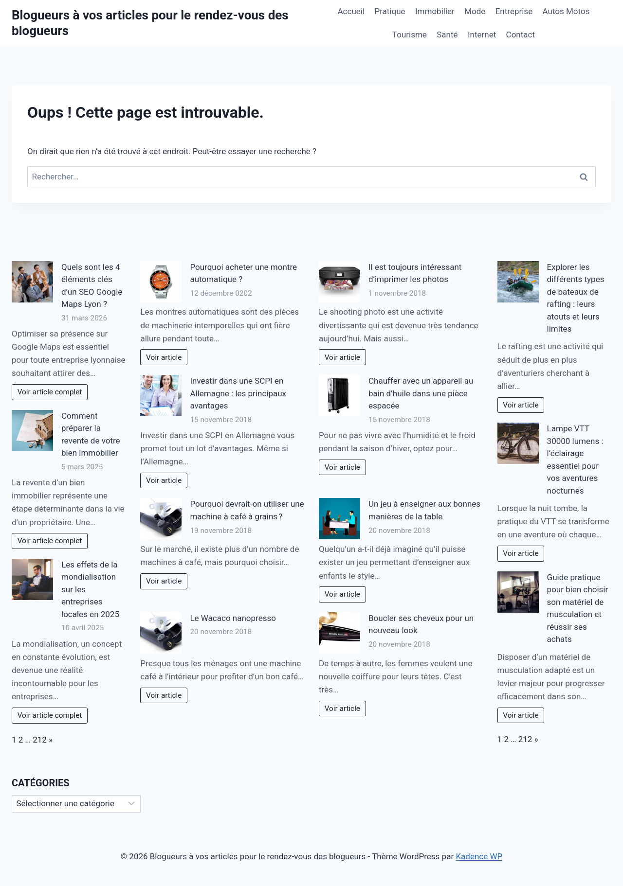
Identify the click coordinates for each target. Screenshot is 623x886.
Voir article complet (50, 392)
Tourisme (409, 34)
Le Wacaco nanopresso (233, 618)
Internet (482, 34)
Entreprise (513, 11)
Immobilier (435, 11)
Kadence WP (479, 856)
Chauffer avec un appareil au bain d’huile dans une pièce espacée (420, 393)
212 (40, 739)
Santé (447, 34)
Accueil (351, 11)
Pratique (389, 11)
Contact (520, 34)
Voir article (164, 357)
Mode (474, 11)
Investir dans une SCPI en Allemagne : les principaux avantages (238, 393)
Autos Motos (566, 11)
